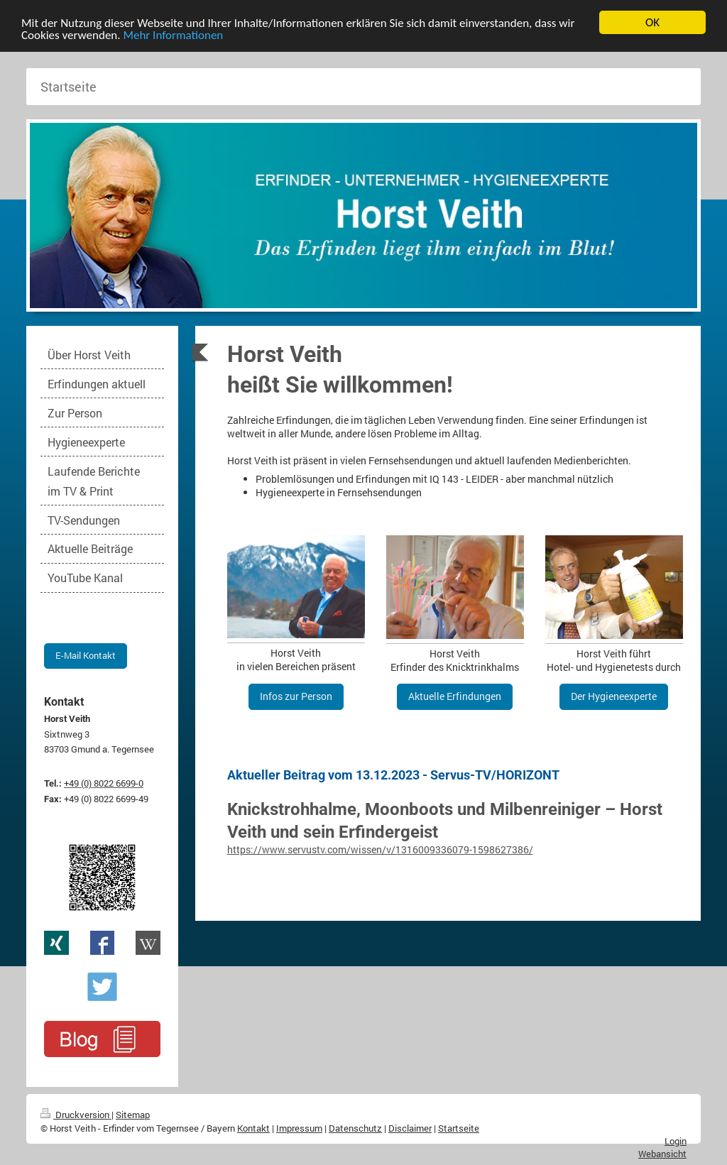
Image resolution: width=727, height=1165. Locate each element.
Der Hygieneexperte (614, 696)
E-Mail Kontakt (85, 655)
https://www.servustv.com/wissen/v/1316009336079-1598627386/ (380, 849)
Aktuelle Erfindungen (454, 696)
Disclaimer (410, 1128)
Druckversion (75, 1114)
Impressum (299, 1128)
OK (652, 22)
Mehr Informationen (173, 34)
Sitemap (133, 1114)
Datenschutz (355, 1128)
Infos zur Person (296, 696)
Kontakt (253, 1128)
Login (676, 1140)
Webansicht (662, 1153)
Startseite (458, 1128)
